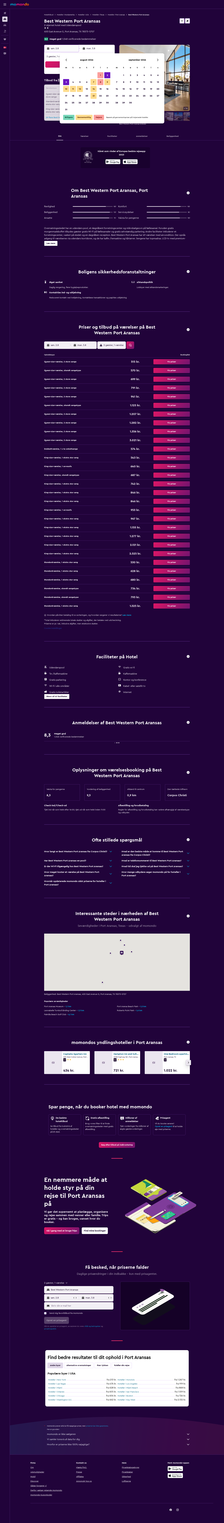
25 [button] (73, 103)
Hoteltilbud (48, 15)
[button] (5, 4)
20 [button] (86, 96)
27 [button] (87, 103)
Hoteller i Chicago (56, 1396)
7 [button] (93, 82)
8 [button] (100, 82)
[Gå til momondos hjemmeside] (19, 4)
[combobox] (81, 1290)
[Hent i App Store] (130, 162)
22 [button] (100, 96)
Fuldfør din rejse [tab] (121, 1365)
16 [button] (107, 89)
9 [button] (107, 82)
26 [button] (80, 103)
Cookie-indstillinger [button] (53, 628)
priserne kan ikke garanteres (97, 1426)
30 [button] (107, 103)
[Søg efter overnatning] (5, 19)
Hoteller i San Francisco (128, 1392)
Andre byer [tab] (55, 1365)
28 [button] (93, 103)
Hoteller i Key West (126, 1400)
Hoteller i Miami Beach (128, 1388)
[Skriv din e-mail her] (81, 1306)
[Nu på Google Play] (112, 162)
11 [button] (73, 89)
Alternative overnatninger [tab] (78, 1365)
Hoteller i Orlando (56, 1392)
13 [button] (87, 89)
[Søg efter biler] (5, 25)
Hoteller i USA (83, 15)
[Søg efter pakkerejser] (5, 31)
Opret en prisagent (163, 1126)
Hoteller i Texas (98, 15)
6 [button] (86, 82)
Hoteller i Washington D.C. (60, 1400)
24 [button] (66, 103)
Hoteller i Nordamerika (66, 15)
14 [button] (94, 89)
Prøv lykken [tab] (102, 1365)
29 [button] (100, 103)
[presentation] (130, 161)
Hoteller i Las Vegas (57, 1384)
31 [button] (66, 109)
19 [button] (80, 96)
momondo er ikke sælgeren (118, 1434)
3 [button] (66, 82)
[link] (117, 1145)
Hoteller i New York (57, 1380)
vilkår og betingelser (92, 1326)
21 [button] (94, 96)
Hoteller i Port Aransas (116, 15)
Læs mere (126, 615)
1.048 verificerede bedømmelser (79, 39)
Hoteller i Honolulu (126, 1380)
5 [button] (80, 82)
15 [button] (100, 89)
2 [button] (107, 75)
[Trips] (5, 39)
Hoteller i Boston (125, 1396)
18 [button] (73, 96)
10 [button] (66, 89)
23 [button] (107, 96)
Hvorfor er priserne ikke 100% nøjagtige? (118, 1444)
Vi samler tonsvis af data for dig (118, 1439)
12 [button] (80, 89)
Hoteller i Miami (55, 1388)
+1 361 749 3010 (52, 35)
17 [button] (66, 96)
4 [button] (73, 82)
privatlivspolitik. (50, 1329)
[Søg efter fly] (5, 13)
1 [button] (100, 75)
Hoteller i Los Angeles (127, 1384)
